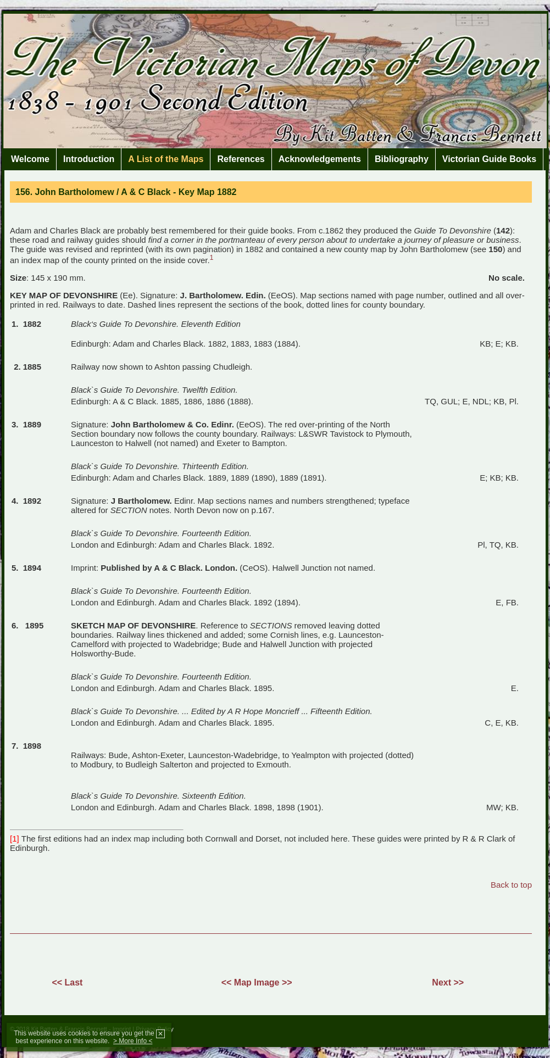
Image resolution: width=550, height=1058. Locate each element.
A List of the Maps (165, 159)
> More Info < (132, 1041)
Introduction (88, 159)
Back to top (511, 884)
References (240, 159)
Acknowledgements (320, 159)
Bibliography (402, 159)
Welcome (30, 159)
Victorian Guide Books (489, 159)
